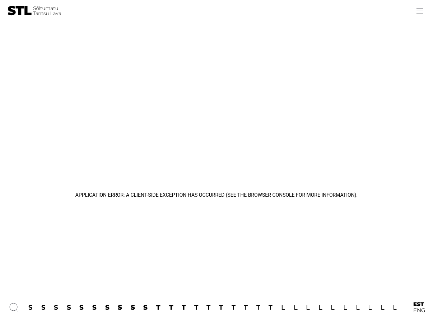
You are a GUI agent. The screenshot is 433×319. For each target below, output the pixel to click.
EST (418, 304)
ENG (419, 310)
